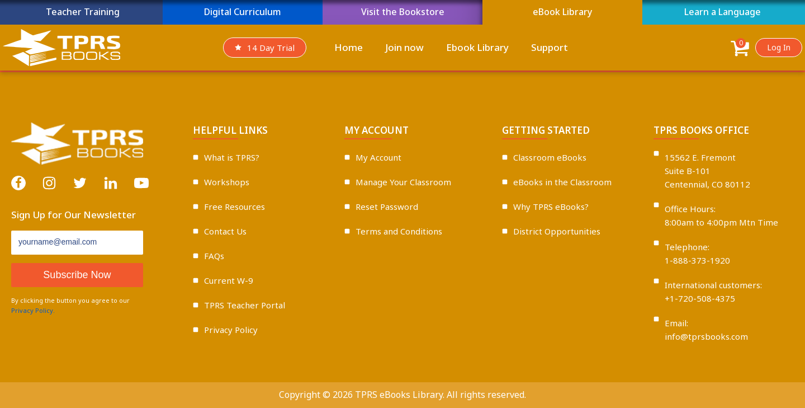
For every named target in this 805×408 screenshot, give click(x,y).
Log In (778, 47)
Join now (404, 47)
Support (549, 47)
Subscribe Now (77, 274)
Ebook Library (477, 47)
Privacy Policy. (33, 310)
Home (348, 47)
